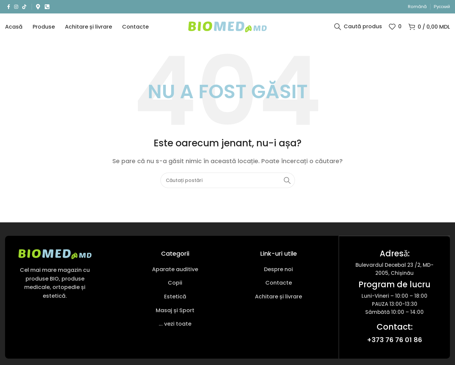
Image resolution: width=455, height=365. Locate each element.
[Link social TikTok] (24, 6)
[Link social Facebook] (8, 6)
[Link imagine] (54, 257)
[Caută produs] (358, 28)
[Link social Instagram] (16, 6)
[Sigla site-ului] (227, 28)
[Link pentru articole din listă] (175, 273)
